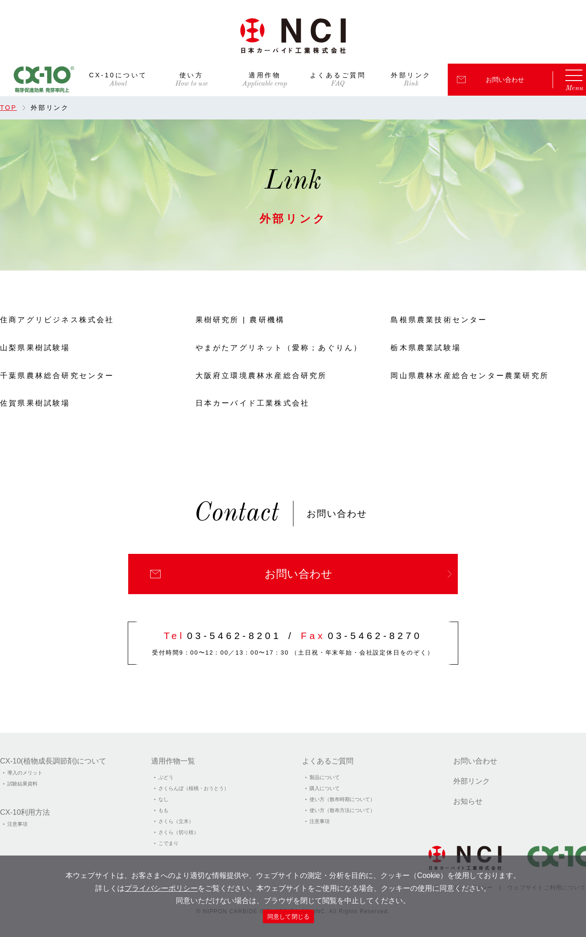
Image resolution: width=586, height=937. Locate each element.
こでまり (168, 843)
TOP (8, 107)
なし (163, 799)
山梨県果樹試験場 (35, 348)
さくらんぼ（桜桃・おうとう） (193, 788)
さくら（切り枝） (178, 832)
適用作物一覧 (173, 761)
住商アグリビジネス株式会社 (57, 320)
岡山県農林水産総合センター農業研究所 (470, 375)
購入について (324, 788)
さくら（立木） (176, 821)
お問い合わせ (505, 79)
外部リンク (411, 75)
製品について (324, 777)
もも (163, 810)
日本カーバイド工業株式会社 (252, 403)
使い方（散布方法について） (342, 810)
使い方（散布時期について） (342, 799)
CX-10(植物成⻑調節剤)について (53, 761)
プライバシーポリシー (161, 888)
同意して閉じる (288, 916)
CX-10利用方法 (25, 812)
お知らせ (468, 801)
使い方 (191, 75)
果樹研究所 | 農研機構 (240, 320)
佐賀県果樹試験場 (35, 403)
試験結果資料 (22, 783)
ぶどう (166, 777)
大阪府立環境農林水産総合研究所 (261, 375)
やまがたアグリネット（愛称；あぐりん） (279, 348)
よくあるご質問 (338, 75)
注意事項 (17, 824)
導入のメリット (25, 772)
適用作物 (265, 75)
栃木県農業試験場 (426, 348)
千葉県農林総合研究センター (57, 375)
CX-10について (118, 75)
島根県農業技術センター (439, 320)
